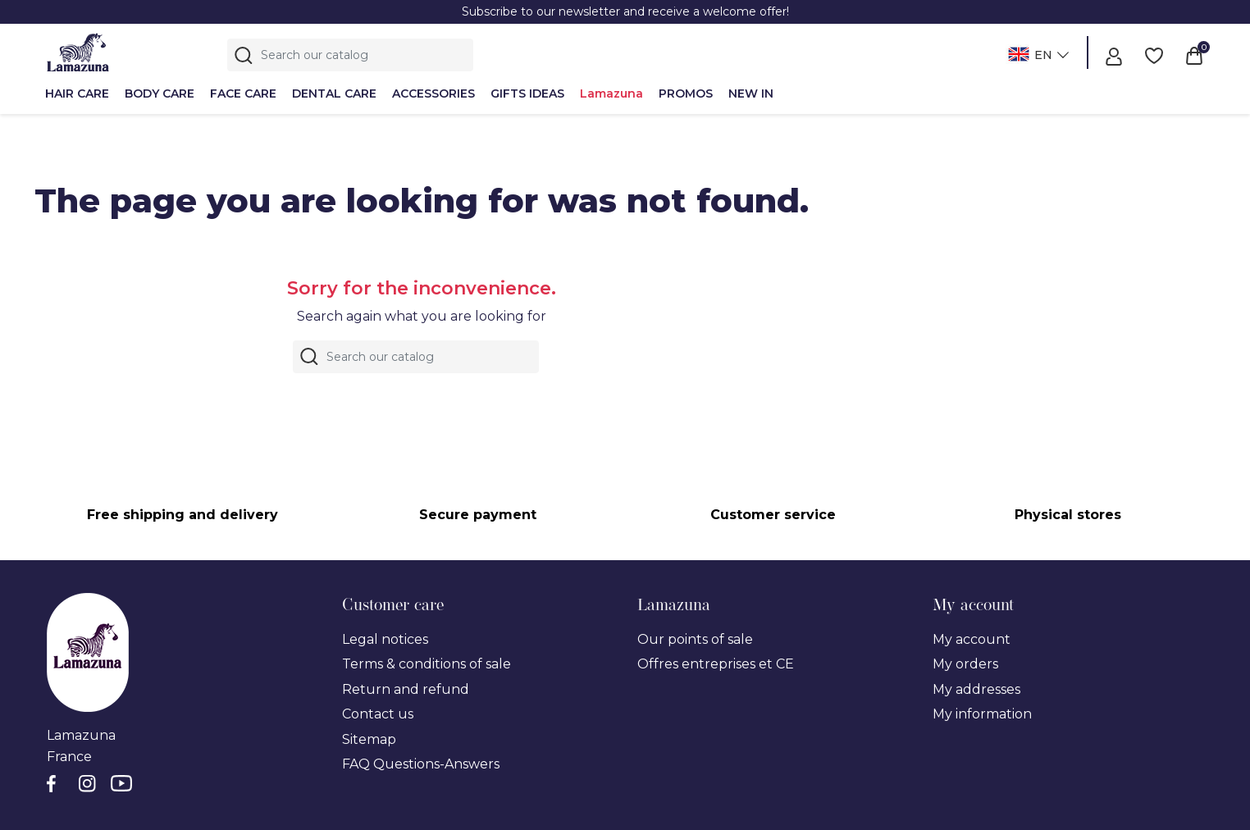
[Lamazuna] (78, 52)
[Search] (350, 55)
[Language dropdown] (1036, 56)
